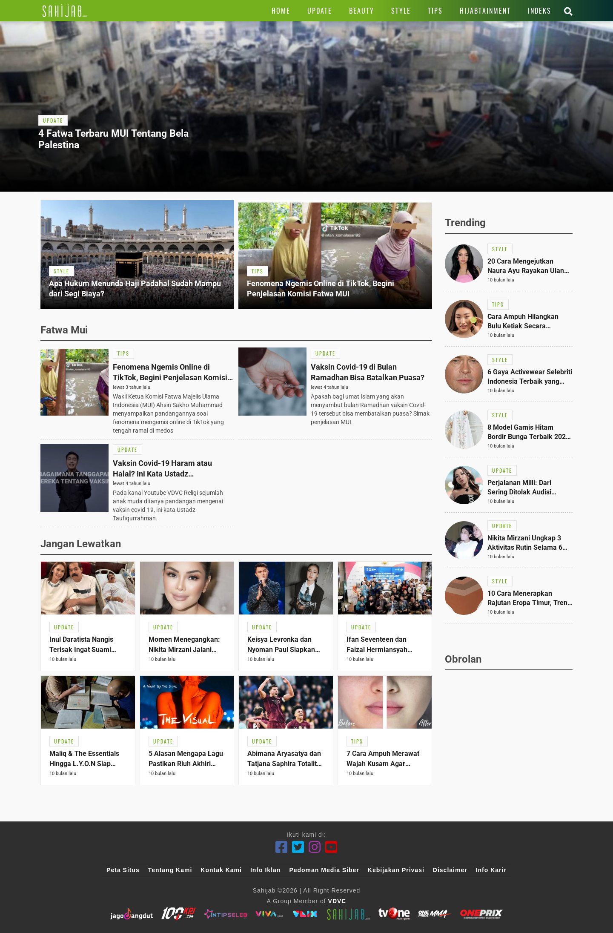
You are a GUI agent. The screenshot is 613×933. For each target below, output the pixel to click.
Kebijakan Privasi (396, 870)
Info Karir (491, 870)
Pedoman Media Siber (324, 870)
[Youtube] (331, 847)
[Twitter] (298, 847)
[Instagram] (315, 847)
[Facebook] (281, 847)
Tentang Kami (170, 870)
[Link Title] (65, 10)
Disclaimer (450, 870)
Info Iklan (265, 870)
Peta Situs (123, 870)
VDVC (337, 901)
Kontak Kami (221, 870)
